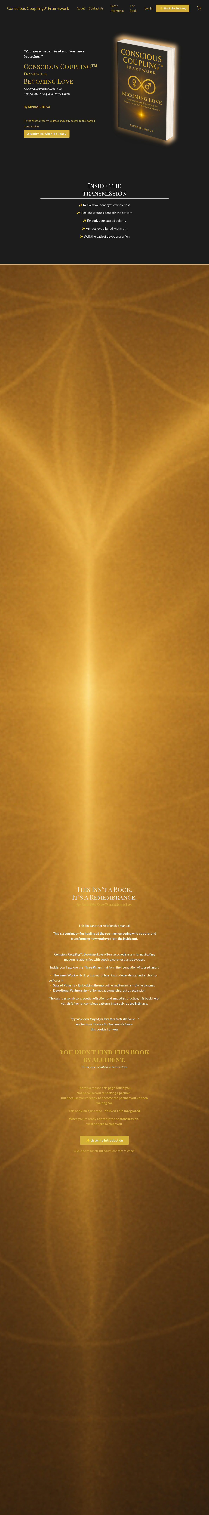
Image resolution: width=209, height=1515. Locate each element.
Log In (147, 8)
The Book (132, 8)
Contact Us (95, 8)
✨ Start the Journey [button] (172, 8)
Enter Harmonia (116, 8)
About (79, 8)
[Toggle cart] (199, 8)
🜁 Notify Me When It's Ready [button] (46, 133)
